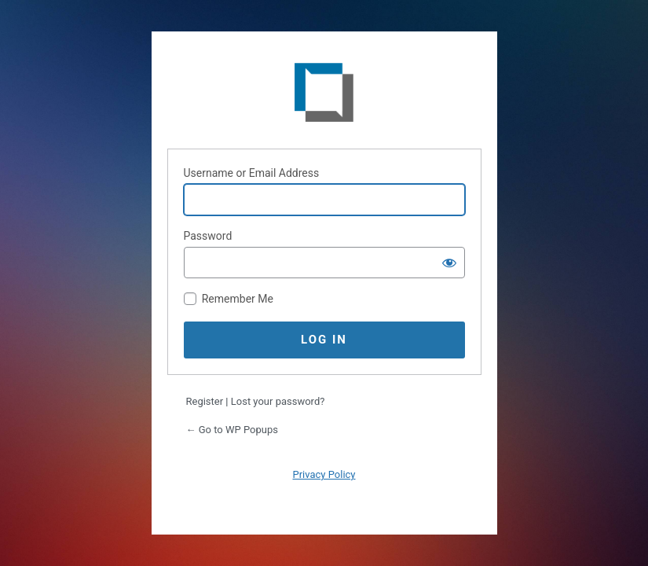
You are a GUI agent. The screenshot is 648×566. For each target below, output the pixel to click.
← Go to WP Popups (232, 430)
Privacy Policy (323, 474)
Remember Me (237, 298)
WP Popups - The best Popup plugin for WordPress (324, 96)
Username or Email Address (252, 173)
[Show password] (449, 262)
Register (205, 401)
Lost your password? (278, 401)
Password (208, 236)
